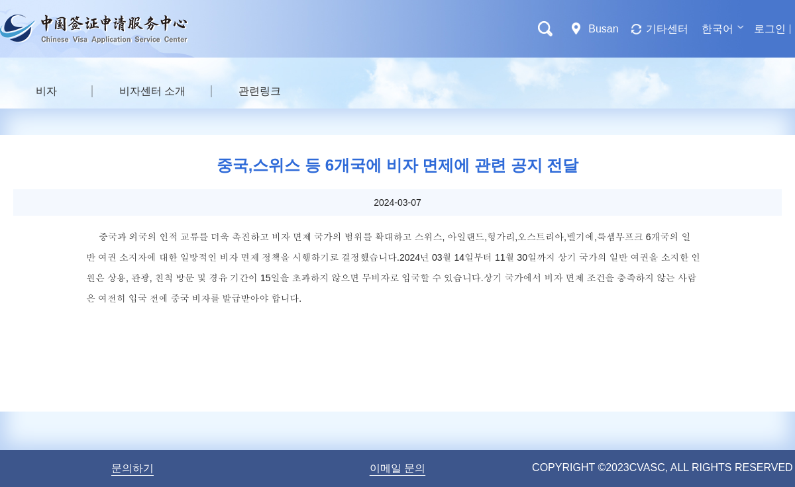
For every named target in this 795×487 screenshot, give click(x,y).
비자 (46, 91)
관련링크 (259, 91)
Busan (603, 28)
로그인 (770, 28)
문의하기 (132, 468)
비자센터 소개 (152, 91)
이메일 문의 (397, 468)
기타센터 (667, 28)
